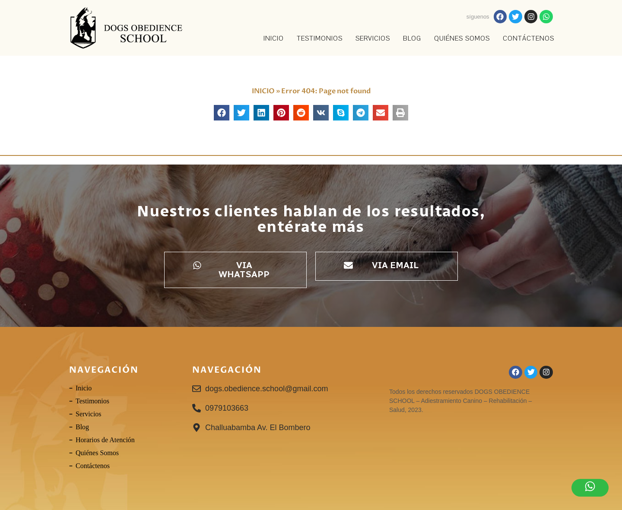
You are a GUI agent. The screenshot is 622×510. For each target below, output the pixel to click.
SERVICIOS (372, 38)
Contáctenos (528, 38)
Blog (412, 38)
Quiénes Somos (462, 38)
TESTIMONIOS (320, 38)
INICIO (273, 38)
